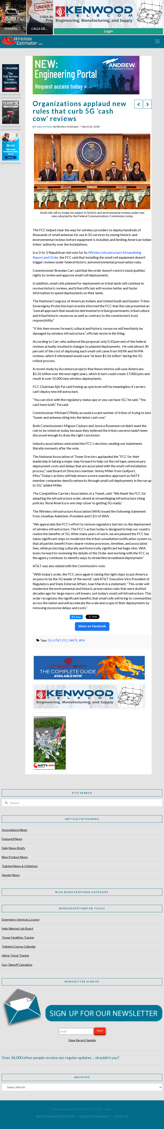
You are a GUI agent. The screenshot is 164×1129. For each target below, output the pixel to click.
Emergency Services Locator (21, 919)
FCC (65, 640)
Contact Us (120, 1116)
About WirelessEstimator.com (55, 1116)
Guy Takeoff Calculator (17, 964)
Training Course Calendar (19, 946)
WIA (82, 640)
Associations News (14, 830)
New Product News (15, 857)
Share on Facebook (92, 626)
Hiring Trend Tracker (15, 955)
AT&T (57, 640)
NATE (74, 640)
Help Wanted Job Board (17, 928)
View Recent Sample (82, 1040)
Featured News (44, 126)
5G (50, 640)
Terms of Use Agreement (94, 1116)
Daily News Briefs (13, 848)
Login (108, 31)
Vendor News (11, 875)
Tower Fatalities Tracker (18, 937)
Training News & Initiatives (20, 866)
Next (100, 1030)
